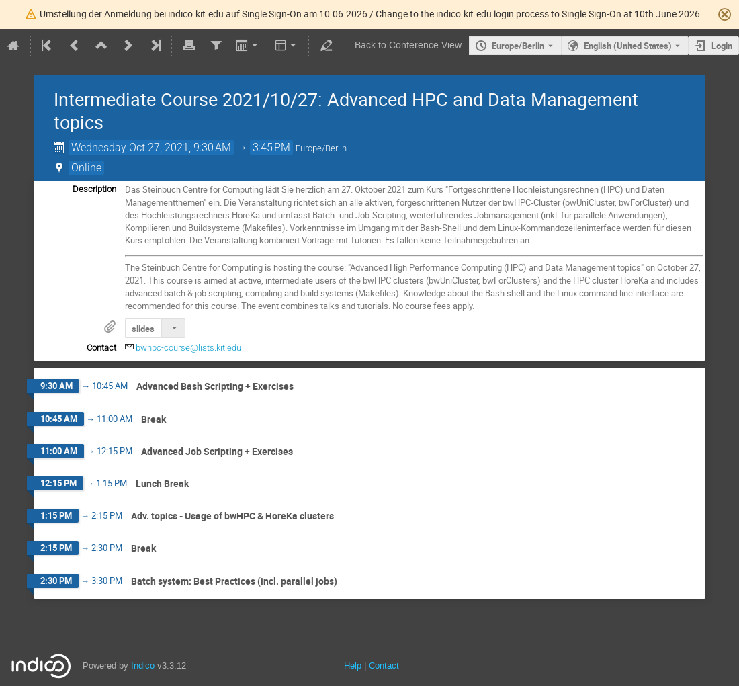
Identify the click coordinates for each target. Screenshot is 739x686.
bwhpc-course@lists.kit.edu (188, 348)
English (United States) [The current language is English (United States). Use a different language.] (628, 46)
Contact (384, 665)
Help (352, 665)
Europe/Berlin (518, 46)
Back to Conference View (408, 45)
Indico (143, 665)
